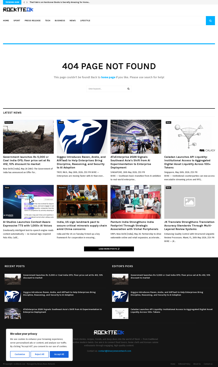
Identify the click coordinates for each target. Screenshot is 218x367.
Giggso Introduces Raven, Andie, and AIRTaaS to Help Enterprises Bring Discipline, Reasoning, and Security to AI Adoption (81, 162)
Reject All (39, 354)
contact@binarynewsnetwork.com (114, 351)
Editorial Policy (184, 364)
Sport (16, 20)
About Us (197, 364)
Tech (47, 20)
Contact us (208, 364)
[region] (39, 345)
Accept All (59, 354)
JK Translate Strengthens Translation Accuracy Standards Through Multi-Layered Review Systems (189, 225)
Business (60, 20)
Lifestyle (85, 20)
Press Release (33, 20)
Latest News (12, 112)
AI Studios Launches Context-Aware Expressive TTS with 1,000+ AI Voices (27, 223)
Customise (20, 354)
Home (6, 20)
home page (108, 77)
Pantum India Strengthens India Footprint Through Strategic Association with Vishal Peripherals (134, 225)
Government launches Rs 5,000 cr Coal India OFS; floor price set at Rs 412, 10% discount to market (26, 160)
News (73, 20)
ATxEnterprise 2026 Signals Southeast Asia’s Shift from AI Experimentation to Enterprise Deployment (131, 162)
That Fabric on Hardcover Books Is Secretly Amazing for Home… (60, 2)
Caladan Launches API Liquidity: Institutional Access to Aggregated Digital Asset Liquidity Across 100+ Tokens (187, 162)
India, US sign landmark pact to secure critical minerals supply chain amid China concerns (82, 225)
